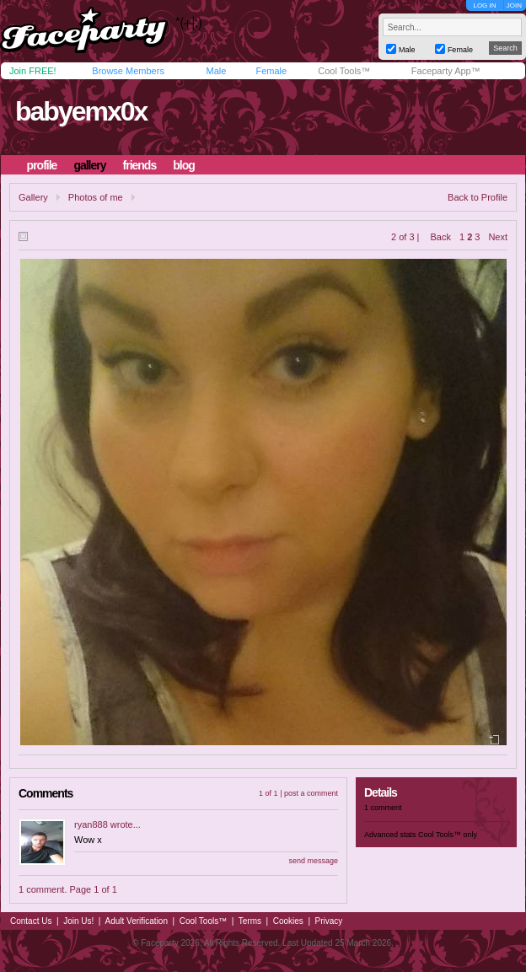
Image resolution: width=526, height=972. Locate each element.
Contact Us (30, 921)
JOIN (514, 5)
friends (140, 165)
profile (42, 165)
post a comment (311, 793)
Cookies (288, 921)
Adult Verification (136, 921)
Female (271, 71)
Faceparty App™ (445, 71)
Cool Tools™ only (447, 834)
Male (216, 71)
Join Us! (78, 921)
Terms (250, 921)
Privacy (329, 921)
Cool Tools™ (344, 71)
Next (497, 237)
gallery (89, 165)
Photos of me (95, 197)
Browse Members (128, 71)
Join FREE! (32, 71)
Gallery (33, 197)
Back (441, 237)
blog (184, 165)
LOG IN (484, 5)
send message (313, 861)
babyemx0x (81, 111)
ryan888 (91, 824)
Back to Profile (477, 197)
